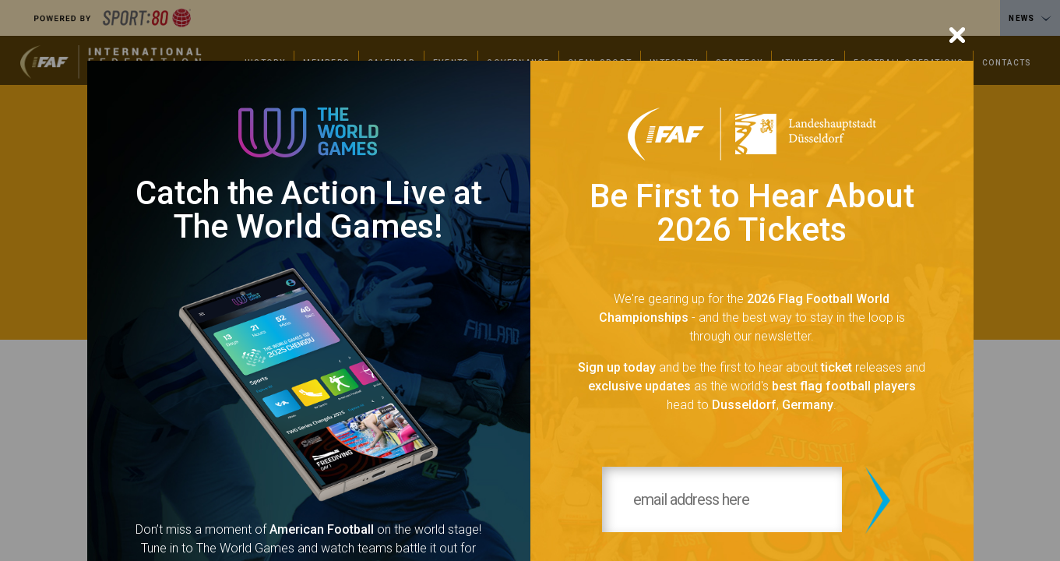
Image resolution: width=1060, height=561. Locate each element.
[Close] (957, 35)
